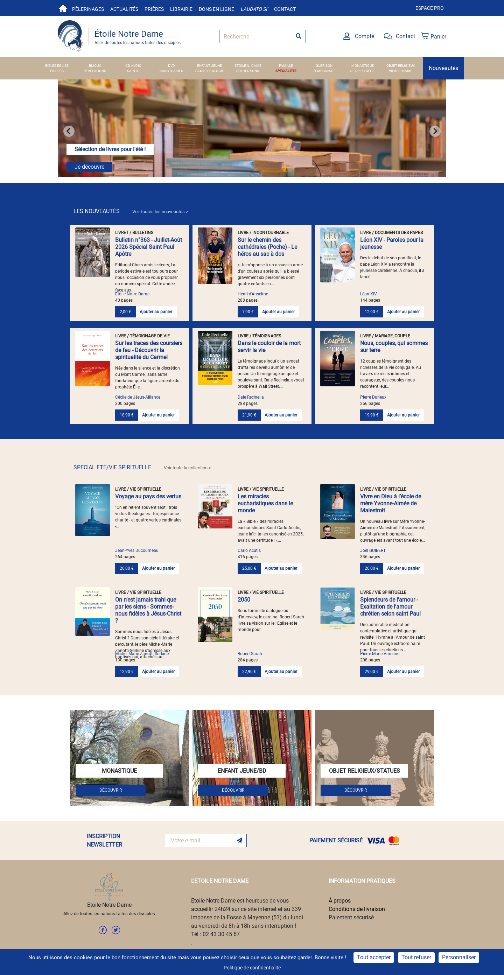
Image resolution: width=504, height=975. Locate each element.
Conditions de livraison (357, 909)
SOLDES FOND (247, 71)
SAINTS (133, 71)
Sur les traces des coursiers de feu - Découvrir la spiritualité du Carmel (148, 350)
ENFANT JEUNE (209, 66)
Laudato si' (254, 9)
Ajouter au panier (156, 311)
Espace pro (429, 8)
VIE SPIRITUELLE (362, 71)
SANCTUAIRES (171, 71)
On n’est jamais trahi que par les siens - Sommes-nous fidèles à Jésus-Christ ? (148, 610)
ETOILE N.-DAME (247, 66)
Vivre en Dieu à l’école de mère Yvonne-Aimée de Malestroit (390, 503)
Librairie (181, 9)
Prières (154, 9)
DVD (171, 66)
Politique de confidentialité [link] (252, 967)
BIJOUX (95, 66)
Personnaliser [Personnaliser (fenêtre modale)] (459, 957)
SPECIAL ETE (285, 71)
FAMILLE (286, 66)
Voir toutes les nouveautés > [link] (160, 211)
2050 (244, 599)
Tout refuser (416, 957)
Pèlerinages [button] (88, 9)
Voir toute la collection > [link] (187, 467)
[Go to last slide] (69, 131)
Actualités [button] (124, 9)
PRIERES (57, 71)
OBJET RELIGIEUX (400, 66)
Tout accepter (374, 957)
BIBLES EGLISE (57, 66)
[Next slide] (435, 131)
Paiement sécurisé (351, 917)
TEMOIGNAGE (324, 71)
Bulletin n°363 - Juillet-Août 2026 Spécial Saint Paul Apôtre (148, 247)
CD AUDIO (133, 66)
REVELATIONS (95, 71)
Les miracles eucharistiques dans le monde (265, 503)
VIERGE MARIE (400, 71)
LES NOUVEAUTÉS (131, 211)
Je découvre (89, 166)
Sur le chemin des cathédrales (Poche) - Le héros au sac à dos (267, 247)
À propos (340, 900)
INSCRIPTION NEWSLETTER (104, 840)
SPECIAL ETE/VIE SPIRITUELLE (142, 467)
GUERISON (324, 66)
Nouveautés (443, 68)
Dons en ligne (216, 9)
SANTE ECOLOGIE (209, 71)
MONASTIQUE (362, 66)
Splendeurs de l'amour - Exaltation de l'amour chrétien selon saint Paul (390, 606)
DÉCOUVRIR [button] (110, 790)
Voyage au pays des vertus (148, 496)
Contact (285, 9)
